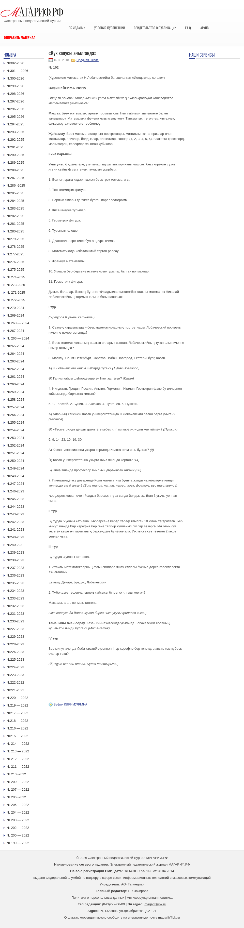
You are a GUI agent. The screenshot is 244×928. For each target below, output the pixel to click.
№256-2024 (15, 415)
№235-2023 (15, 583)
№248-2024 (15, 476)
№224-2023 (15, 667)
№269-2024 (15, 315)
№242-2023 (15, 522)
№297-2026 (15, 101)
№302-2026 (15, 63)
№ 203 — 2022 (18, 820)
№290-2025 (15, 155)
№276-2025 (15, 262)
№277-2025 (15, 254)
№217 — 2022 (17, 713)
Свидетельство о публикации (155, 27)
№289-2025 (15, 162)
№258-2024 (15, 399)
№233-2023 (15, 598)
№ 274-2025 (16, 277)
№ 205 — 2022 (18, 805)
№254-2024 (15, 430)
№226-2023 (15, 652)
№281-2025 (15, 224)
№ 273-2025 (16, 285)
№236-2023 (15, 575)
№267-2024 (15, 331)
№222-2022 (15, 682)
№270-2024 (15, 308)
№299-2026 (15, 86)
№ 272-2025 (16, 300)
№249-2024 (15, 468)
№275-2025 (15, 269)
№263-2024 (15, 361)
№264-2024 (15, 354)
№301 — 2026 (17, 71)
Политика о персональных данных (97, 897)
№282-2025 (15, 216)
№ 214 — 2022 (18, 744)
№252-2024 (15, 445)
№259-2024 (15, 392)
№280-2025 (15, 231)
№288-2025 (15, 170)
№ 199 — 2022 (18, 843)
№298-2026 (15, 94)
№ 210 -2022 (16, 774)
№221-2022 (15, 690)
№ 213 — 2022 (18, 751)
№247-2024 (15, 484)
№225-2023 (15, 659)
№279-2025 (15, 239)
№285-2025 (15, 193)
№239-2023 (15, 552)
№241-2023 (15, 529)
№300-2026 (15, 78)
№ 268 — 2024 (18, 323)
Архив (204, 27)
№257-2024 (15, 407)
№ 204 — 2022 (18, 812)
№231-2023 (15, 614)
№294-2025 (15, 124)
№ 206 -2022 (16, 797)
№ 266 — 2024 (18, 338)
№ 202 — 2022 (18, 828)
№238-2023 (15, 560)
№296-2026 (15, 109)
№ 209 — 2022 (18, 782)
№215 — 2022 (17, 736)
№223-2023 (15, 675)
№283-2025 (15, 208)
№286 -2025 (16, 185)
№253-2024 (15, 438)
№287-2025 (15, 178)
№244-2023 (15, 506)
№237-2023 (15, 568)
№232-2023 (15, 606)
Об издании (77, 27)
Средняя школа (88, 60)
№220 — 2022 (17, 698)
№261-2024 (15, 376)
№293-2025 (15, 132)
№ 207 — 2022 (18, 789)
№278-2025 (15, 247)
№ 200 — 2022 (18, 835)
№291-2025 (15, 147)
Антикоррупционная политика (150, 897)
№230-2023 (15, 621)
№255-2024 (15, 422)
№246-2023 (15, 491)
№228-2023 (15, 644)
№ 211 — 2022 (18, 766)
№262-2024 (15, 369)
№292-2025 (15, 139)
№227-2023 (15, 629)
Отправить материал (20, 37)
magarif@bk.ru (155, 904)
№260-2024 (15, 384)
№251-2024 (15, 453)
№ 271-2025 (16, 292)
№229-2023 (15, 636)
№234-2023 (15, 591)
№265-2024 (15, 346)
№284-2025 (15, 201)
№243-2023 (15, 514)
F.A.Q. (188, 27)
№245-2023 (15, 499)
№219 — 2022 (17, 705)
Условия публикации (109, 27)
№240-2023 (15, 537)
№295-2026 (15, 117)
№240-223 (14, 545)
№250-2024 (15, 461)
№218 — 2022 (17, 721)
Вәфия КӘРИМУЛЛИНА (70, 704)
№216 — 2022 (17, 728)
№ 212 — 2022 (18, 759)
